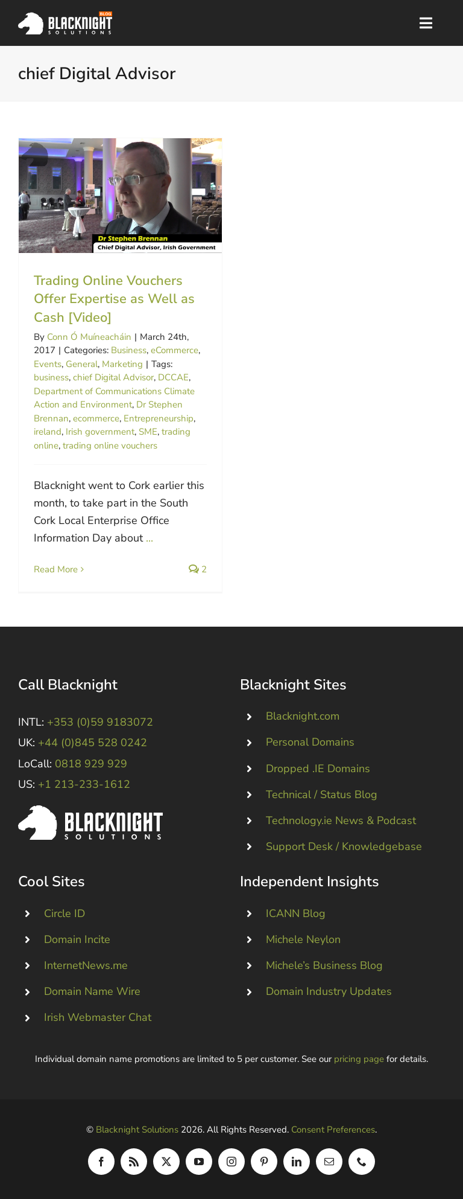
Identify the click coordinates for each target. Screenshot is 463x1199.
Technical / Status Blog (321, 794)
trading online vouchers (110, 446)
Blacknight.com (302, 716)
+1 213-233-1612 (84, 784)
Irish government (100, 432)
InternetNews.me (86, 965)
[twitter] (166, 1161)
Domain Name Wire (92, 991)
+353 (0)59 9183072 (100, 722)
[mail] (329, 1161)
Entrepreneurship (159, 418)
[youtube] (199, 1161)
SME (148, 432)
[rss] (134, 1161)
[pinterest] (264, 1161)
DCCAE (173, 377)
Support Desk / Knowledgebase (344, 846)
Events (47, 364)
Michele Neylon (303, 939)
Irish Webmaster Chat (97, 1017)
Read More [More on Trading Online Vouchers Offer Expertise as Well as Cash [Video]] (56, 569)
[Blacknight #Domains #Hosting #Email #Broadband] (90, 811)
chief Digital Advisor (113, 377)
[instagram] (231, 1161)
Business (128, 350)
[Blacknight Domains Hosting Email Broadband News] (65, 17)
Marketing (122, 364)
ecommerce (96, 418)
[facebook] (101, 1161)
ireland (47, 432)
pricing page (359, 1059)
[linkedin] (296, 1161)
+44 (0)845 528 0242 (92, 742)
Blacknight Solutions (137, 1130)
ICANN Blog (296, 913)
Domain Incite (77, 939)
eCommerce (174, 350)
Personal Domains (310, 742)
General (82, 364)
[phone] (361, 1161)
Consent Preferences (333, 1130)
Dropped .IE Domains (318, 768)
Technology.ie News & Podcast (341, 820)
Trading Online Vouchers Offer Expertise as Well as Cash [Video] (114, 299)
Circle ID (64, 913)
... (149, 538)
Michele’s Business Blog (324, 965)
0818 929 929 (91, 763)
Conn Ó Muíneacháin (89, 337)
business (51, 377)
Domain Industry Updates (329, 991)
